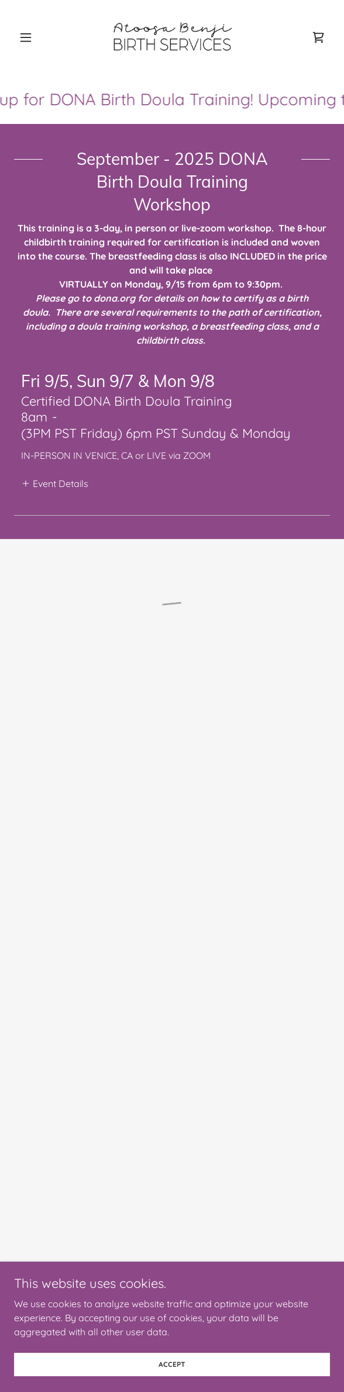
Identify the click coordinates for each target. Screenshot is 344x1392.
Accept (172, 1364)
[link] (172, 37)
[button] (37, 37)
